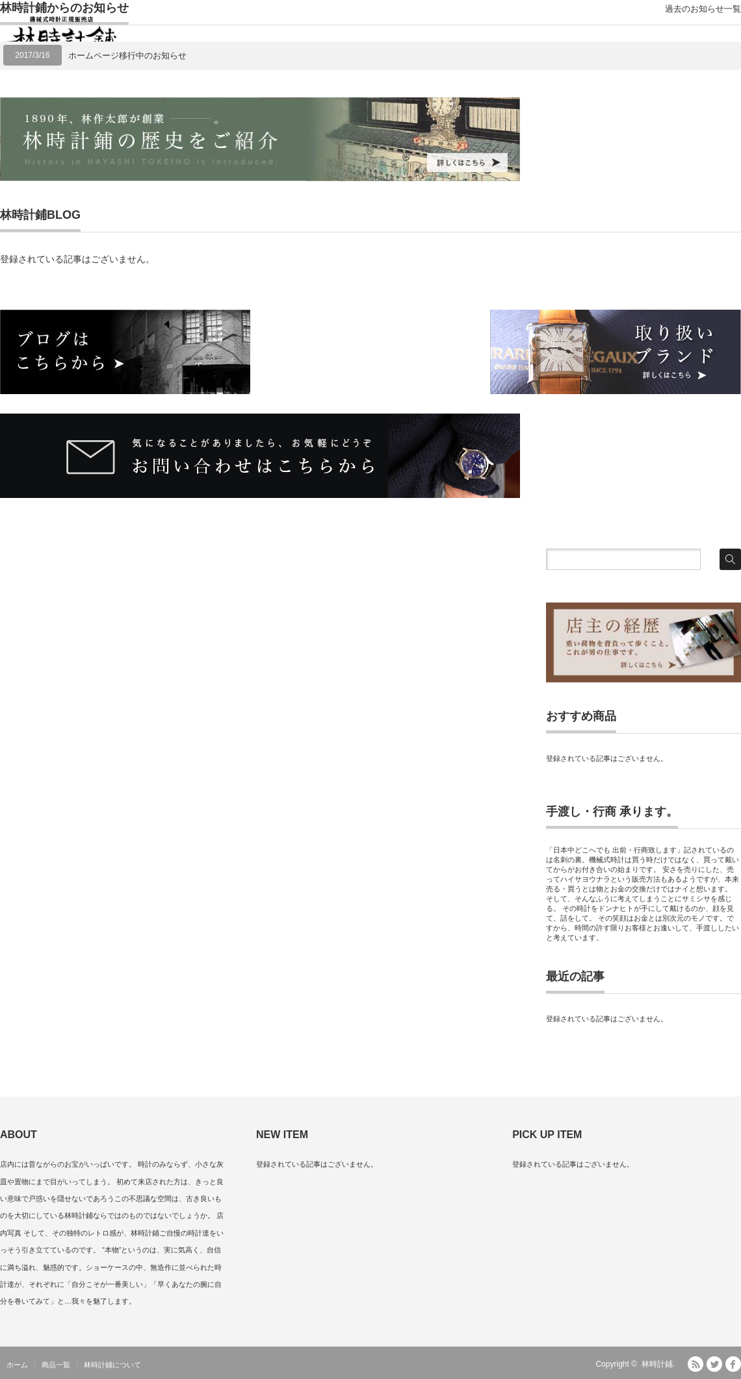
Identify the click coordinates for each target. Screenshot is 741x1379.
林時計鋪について (112, 1365)
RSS (695, 1364)
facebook (733, 1364)
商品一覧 (56, 1365)
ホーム (17, 1365)
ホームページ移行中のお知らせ (127, 55)
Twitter (714, 1364)
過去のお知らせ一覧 (703, 9)
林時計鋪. (658, 1364)
